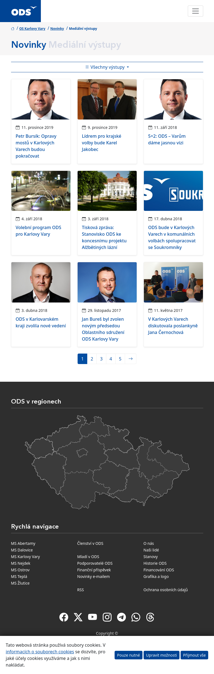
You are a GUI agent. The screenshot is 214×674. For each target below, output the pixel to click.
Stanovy (151, 556)
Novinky (57, 28)
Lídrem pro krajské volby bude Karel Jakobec (101, 142)
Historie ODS (155, 563)
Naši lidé (151, 550)
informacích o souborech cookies (40, 652)
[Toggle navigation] (195, 11)
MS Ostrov (20, 569)
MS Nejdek (20, 563)
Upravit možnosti (161, 655)
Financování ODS (159, 569)
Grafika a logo (156, 576)
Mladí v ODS (88, 556)
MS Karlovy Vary (25, 556)
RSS (80, 589)
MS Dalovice (22, 550)
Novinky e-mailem (93, 576)
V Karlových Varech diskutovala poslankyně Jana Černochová (173, 325)
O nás (149, 543)
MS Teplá (19, 576)
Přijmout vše (194, 655)
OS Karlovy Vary (32, 28)
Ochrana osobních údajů (166, 589)
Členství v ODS (90, 543)
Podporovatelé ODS (95, 563)
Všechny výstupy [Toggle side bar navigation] (105, 67)
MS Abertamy (23, 543)
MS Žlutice (20, 583)
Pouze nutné (128, 655)
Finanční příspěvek (94, 569)
